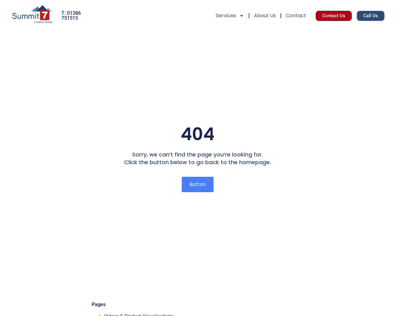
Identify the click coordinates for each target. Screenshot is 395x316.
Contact (296, 15)
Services (230, 15)
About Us (265, 15)
